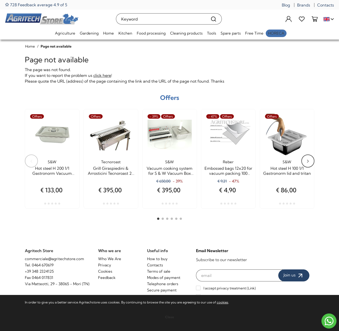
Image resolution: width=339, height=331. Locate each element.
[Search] (214, 19)
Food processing (151, 33)
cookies (222, 302)
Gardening (89, 33)
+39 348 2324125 (39, 271)
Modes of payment (163, 277)
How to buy (157, 258)
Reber (228, 161)
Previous (31, 161)
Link (251, 288)
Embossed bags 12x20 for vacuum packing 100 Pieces (228, 171)
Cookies (105, 271)
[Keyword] (161, 19)
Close (169, 317)
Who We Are (109, 258)
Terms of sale (158, 271)
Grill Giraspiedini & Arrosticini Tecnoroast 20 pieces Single (111, 171)
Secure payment (162, 290)
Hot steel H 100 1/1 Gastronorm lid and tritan (287, 171)
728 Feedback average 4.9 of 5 (36, 5)
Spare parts (231, 33)
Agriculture (65, 33)
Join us (294, 275)
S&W (52, 161)
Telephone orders (162, 283)
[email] (239, 275)
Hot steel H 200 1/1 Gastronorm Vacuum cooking (52, 171)
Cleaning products (186, 33)
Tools (211, 33)
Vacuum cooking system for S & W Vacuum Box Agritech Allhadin (169, 171)
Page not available (56, 46)
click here (102, 75)
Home (108, 33)
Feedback (106, 277)
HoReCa (276, 33)
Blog (286, 5)
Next (307, 161)
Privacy (104, 265)
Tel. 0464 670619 (39, 265)
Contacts (325, 5)
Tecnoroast (111, 161)
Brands (303, 5)
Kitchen (125, 33)
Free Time (254, 33)
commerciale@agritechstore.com (54, 258)
